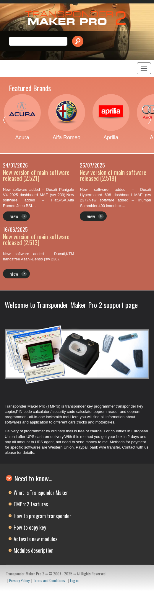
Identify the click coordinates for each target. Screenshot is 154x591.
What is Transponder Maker (41, 492)
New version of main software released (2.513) (36, 239)
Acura (22, 137)
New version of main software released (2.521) (36, 175)
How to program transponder (42, 516)
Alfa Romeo (66, 137)
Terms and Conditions (49, 580)
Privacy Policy (19, 580)
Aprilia (110, 137)
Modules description (34, 550)
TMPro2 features (31, 504)
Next (145, 121)
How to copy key (30, 527)
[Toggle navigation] (144, 68)
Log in (74, 580)
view (14, 216)
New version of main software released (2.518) (113, 175)
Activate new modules (35, 539)
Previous (9, 121)
